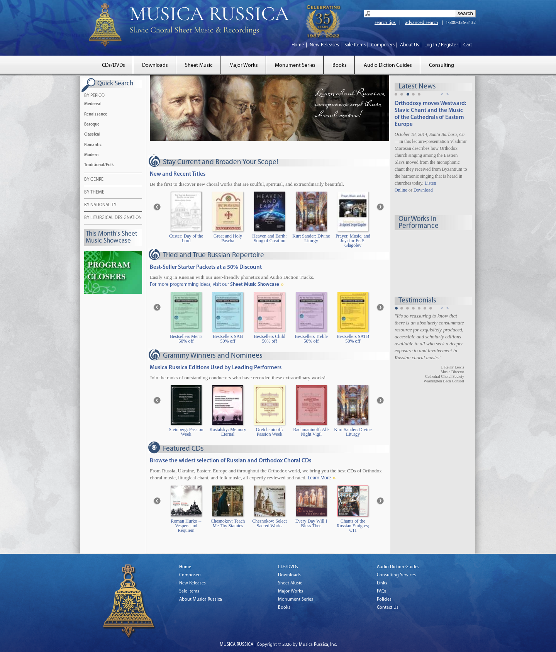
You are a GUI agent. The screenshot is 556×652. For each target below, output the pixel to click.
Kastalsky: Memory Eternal (228, 432)
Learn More (319, 478)
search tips (385, 22)
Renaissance (95, 114)
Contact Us (387, 607)
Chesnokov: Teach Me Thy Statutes (228, 523)
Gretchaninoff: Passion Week (269, 432)
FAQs (381, 591)
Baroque (92, 124)
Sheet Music (198, 65)
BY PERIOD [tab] (94, 96)
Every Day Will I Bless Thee (311, 523)
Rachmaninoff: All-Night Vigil (311, 432)
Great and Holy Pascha (228, 238)
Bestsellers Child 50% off (269, 339)
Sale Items (355, 45)
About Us (409, 45)
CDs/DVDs (113, 65)
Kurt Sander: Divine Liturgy (311, 238)
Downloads (155, 65)
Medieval (93, 104)
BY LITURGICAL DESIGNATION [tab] (113, 218)
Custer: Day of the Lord (186, 238)
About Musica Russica (200, 599)
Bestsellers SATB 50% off (353, 339)
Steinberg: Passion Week (186, 432)
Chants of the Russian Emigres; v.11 (353, 526)
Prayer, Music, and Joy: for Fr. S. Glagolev (353, 241)
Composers (383, 45)
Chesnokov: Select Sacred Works (269, 523)
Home (298, 45)
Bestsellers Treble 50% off (311, 339)
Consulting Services (396, 575)
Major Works (243, 65)
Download (423, 190)
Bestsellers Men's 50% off (186, 339)
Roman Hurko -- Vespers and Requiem (186, 526)
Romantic (93, 145)
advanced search (421, 22)
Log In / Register (441, 45)
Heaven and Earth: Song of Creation (269, 238)
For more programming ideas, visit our (214, 284)
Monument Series (295, 65)
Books (339, 65)
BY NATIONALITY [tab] (100, 205)
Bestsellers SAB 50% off (228, 339)
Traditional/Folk (99, 165)
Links (382, 583)
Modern (91, 155)
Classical (92, 134)
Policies (384, 599)
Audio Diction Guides (388, 65)
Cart (467, 45)
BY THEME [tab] (94, 193)
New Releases (324, 45)
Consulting (441, 65)
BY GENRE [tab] (93, 180)
